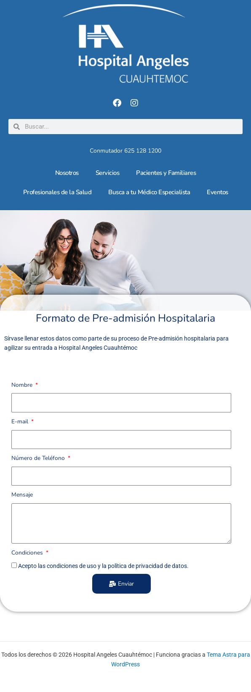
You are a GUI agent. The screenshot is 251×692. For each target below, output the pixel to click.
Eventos (217, 192)
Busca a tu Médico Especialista (149, 192)
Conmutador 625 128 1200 (125, 151)
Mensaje (22, 495)
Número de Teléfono (39, 458)
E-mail (20, 421)
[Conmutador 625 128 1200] (125, 144)
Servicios (108, 173)
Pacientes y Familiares (166, 173)
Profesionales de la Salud (57, 192)
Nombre (22, 385)
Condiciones (28, 553)
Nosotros (67, 173)
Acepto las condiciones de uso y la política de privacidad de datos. (103, 566)
